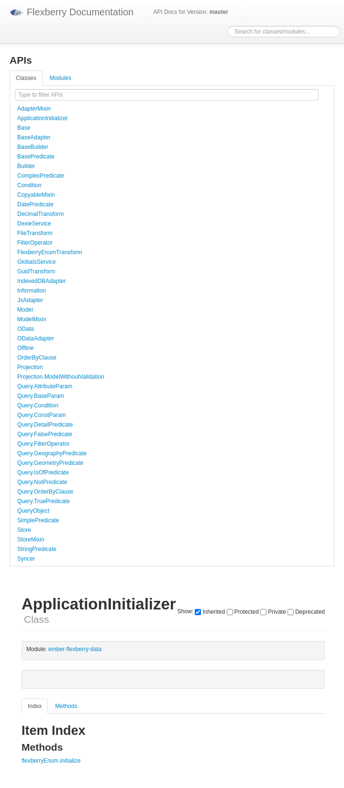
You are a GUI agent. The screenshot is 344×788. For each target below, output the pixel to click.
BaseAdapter (33, 137)
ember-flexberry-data (74, 649)
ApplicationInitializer (42, 118)
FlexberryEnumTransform (49, 252)
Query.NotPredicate (42, 482)
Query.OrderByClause (45, 491)
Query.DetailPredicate (45, 424)
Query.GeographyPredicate (52, 453)
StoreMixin (30, 539)
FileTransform (35, 233)
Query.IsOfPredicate (43, 472)
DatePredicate (35, 204)
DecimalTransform (40, 214)
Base (23, 127)
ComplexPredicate (40, 175)
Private (273, 611)
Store (24, 530)
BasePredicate (36, 156)
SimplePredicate (38, 520)
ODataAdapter (35, 338)
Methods (66, 706)
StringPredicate (36, 549)
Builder (26, 166)
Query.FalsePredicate (44, 434)
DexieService (34, 223)
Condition (29, 185)
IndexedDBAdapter (41, 281)
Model (25, 309)
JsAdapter (30, 300)
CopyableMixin (36, 194)
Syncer (26, 558)
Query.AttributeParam (44, 386)
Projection (30, 367)
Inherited (210, 611)
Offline (25, 348)
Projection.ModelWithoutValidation (60, 376)
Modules (60, 78)
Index (35, 706)
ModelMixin (31, 319)
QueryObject (33, 510)
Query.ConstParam (41, 415)
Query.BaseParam (40, 396)
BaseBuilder (32, 147)
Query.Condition (37, 405)
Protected (243, 611)
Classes (26, 78)
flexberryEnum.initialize (51, 760)
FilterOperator (35, 242)
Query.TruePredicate (43, 501)
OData (25, 329)
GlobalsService (36, 262)
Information (31, 290)
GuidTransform (36, 271)
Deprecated (306, 611)
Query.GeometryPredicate (50, 463)
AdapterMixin (34, 108)
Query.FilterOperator (43, 443)
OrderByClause (36, 357)
